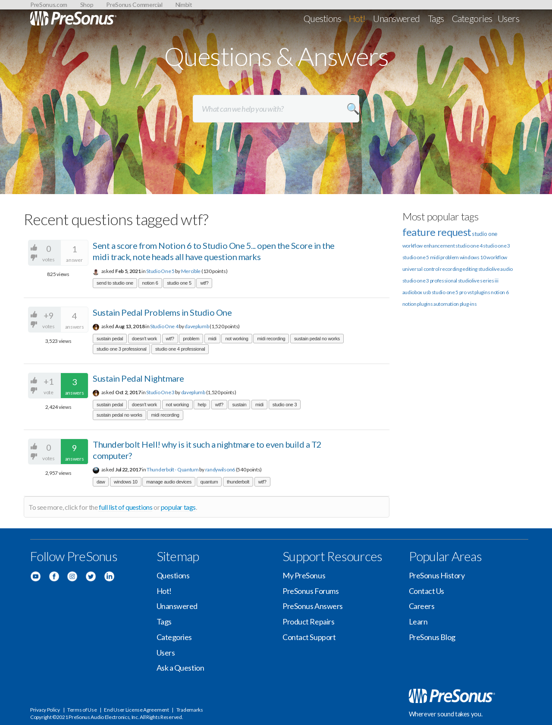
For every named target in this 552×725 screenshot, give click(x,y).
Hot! (357, 18)
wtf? (204, 283)
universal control (420, 269)
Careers (422, 606)
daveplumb (197, 326)
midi (212, 338)
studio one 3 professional (121, 349)
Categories (472, 18)
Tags (436, 18)
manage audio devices (168, 481)
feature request (436, 232)
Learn (418, 621)
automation (446, 304)
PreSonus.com (48, 4)
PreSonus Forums (310, 591)
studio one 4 (468, 245)
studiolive (489, 269)
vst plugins (478, 292)
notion (409, 304)
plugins (425, 304)
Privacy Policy (45, 709)
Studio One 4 (164, 326)
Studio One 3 (160, 392)
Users (508, 18)
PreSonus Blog (432, 637)
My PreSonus (303, 575)
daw (101, 481)
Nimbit (184, 4)
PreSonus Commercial (134, 4)
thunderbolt (238, 481)
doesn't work (144, 338)
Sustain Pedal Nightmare (138, 378)
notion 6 (150, 283)
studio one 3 (285, 404)
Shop (87, 4)
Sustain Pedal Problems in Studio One (162, 312)
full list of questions (125, 507)
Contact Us (427, 591)
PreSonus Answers (312, 606)
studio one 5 (179, 283)
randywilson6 (220, 469)
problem (191, 338)
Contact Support (309, 637)
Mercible (191, 271)
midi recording (271, 338)
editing (469, 269)
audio (506, 269)
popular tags (178, 507)
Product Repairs (308, 621)
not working (236, 338)
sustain (239, 404)
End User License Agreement (136, 709)
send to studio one (115, 283)
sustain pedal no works (317, 338)
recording (450, 269)
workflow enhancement (428, 245)
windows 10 (126, 481)
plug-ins (468, 304)
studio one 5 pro (449, 292)
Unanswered (396, 18)
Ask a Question (180, 667)
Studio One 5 (160, 271)
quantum (209, 481)
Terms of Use (82, 709)
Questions (322, 18)
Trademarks (189, 709)
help (202, 404)
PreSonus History (437, 575)
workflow (496, 257)
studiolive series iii (478, 280)
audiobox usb (416, 292)
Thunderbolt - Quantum (173, 469)
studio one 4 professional (180, 349)
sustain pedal (110, 338)
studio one (484, 233)
